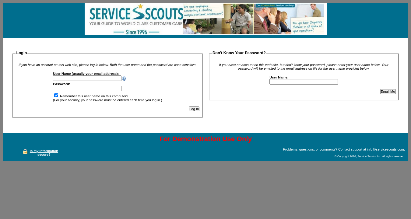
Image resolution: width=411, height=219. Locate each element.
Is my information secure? (44, 152)
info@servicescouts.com (385, 149)
